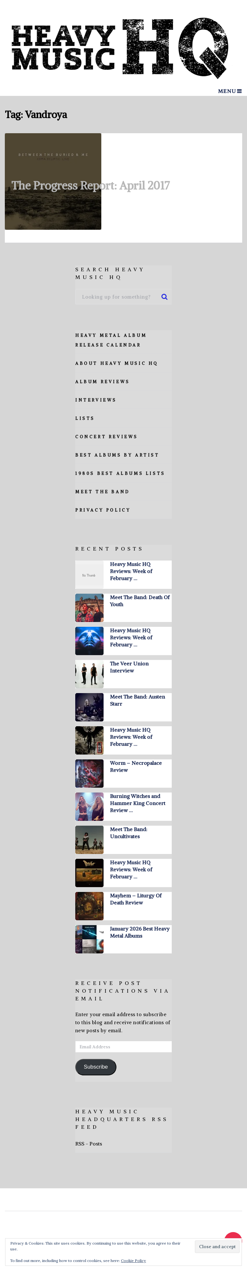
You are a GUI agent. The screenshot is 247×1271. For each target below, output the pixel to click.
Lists (85, 418)
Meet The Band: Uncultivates (128, 833)
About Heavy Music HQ (116, 363)
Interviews (96, 400)
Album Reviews (102, 382)
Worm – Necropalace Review (136, 766)
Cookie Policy (133, 1260)
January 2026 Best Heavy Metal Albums (139, 932)
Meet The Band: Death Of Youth (139, 601)
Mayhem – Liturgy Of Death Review (135, 899)
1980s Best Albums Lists (120, 473)
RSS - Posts (88, 1143)
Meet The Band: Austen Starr (137, 700)
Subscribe (96, 1067)
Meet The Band (102, 492)
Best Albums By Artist (117, 455)
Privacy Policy (103, 510)
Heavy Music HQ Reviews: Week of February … (131, 571)
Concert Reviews (106, 437)
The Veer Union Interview (129, 667)
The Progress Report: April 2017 (90, 185)
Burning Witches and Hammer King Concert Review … (137, 803)
